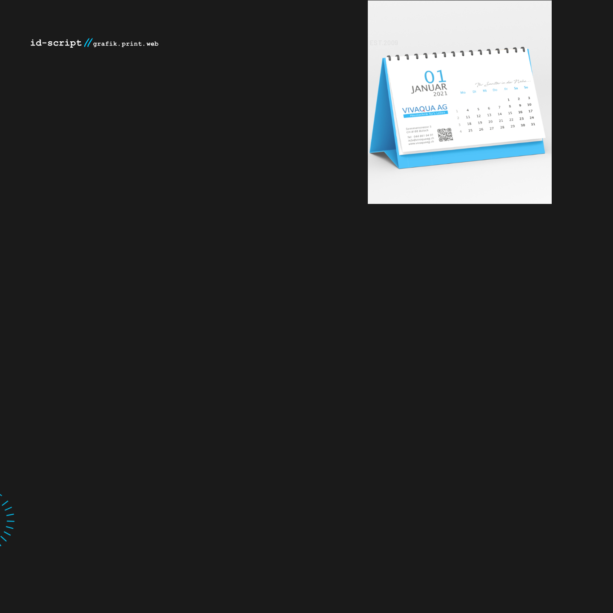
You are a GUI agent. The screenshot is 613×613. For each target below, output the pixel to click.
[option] (521, 102)
